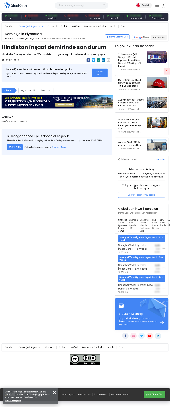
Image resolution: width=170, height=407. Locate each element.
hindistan (46, 90)
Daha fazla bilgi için (13, 400)
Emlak (64, 26)
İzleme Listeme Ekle (117, 36)
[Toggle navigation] (163, 5)
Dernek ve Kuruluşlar (95, 26)
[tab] (122, 225)
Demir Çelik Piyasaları (30, 26)
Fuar (123, 26)
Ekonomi (52, 26)
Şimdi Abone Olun (154, 394)
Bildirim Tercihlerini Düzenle (141, 194)
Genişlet (159, 158)
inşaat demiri (28, 90)
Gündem (9, 26)
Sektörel (75, 26)
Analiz (113, 26)
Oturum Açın (59, 147)
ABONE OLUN (99, 73)
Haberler (9, 38)
